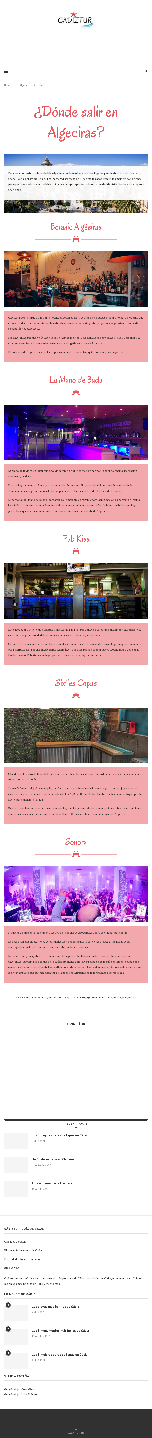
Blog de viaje (12, 1267)
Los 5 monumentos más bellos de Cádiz (60, 1331)
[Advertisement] (76, 47)
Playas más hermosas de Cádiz (23, 1250)
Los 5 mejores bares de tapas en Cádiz (60, 1136)
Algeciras (24, 85)
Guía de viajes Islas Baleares (21, 1394)
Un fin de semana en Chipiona (53, 1160)
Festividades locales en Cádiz (22, 1259)
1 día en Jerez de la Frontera (52, 1184)
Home (7, 85)
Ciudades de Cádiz (15, 1241)
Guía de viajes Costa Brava (20, 1389)
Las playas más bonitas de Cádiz (55, 1307)
